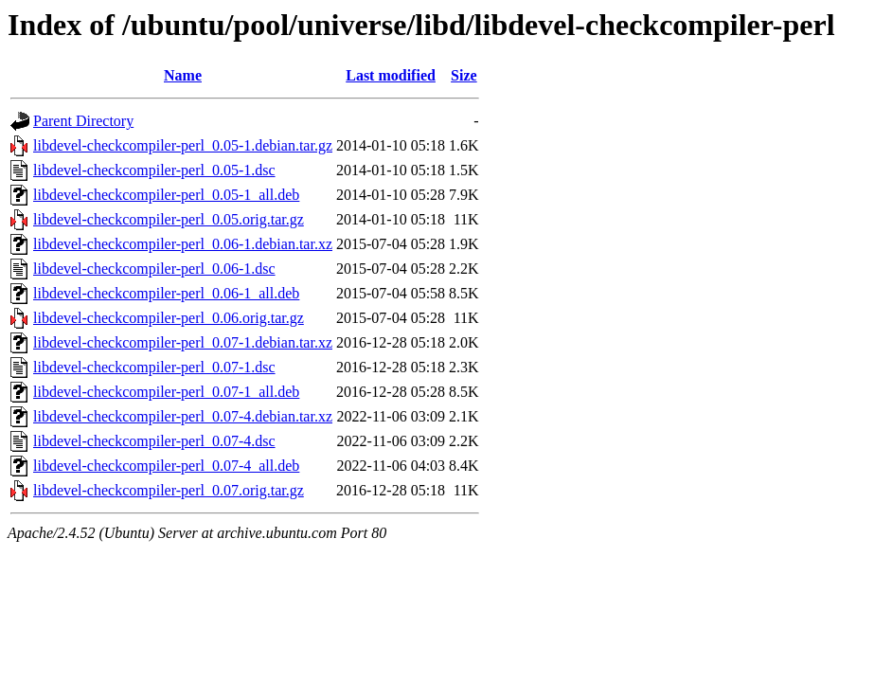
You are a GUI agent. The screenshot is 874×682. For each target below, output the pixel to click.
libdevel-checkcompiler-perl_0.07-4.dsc (154, 441)
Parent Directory (83, 121)
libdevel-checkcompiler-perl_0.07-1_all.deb (166, 392)
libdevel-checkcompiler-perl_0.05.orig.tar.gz (168, 219)
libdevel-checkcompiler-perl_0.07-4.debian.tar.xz (182, 416)
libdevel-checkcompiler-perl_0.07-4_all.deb (166, 466)
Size (464, 75)
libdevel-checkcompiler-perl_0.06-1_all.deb (166, 293)
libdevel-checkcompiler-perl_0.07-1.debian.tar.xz (182, 342)
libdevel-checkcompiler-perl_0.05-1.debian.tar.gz (182, 145)
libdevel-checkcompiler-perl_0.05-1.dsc (154, 170)
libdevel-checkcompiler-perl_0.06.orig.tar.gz (168, 318)
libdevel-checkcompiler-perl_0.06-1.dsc (154, 268)
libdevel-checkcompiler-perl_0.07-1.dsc (154, 367)
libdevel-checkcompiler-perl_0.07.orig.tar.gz (168, 490)
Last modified (391, 75)
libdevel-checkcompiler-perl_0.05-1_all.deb (166, 195)
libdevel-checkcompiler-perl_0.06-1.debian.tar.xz (182, 244)
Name (183, 75)
